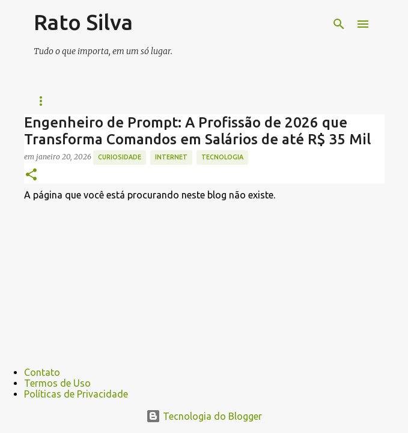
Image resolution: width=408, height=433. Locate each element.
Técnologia (203, 101)
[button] (31, 175)
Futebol (134, 101)
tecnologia (222, 157)
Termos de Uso (57, 383)
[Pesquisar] (339, 24)
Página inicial (62, 101)
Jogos (268, 101)
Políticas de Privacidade (76, 393)
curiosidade (119, 157)
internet (171, 157)
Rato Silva (83, 22)
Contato (42, 372)
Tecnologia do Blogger (204, 416)
